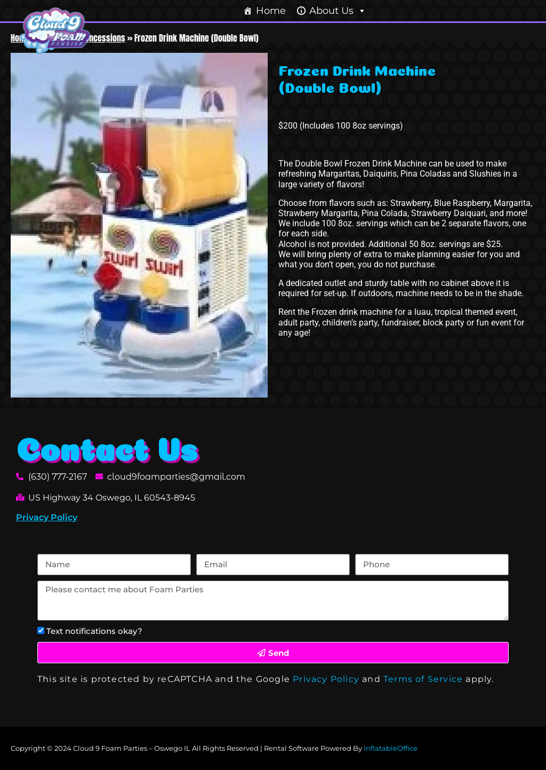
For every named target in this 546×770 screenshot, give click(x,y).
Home (271, 11)
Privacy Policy (46, 517)
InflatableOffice (390, 748)
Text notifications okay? (94, 631)
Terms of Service (423, 679)
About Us (337, 10)
